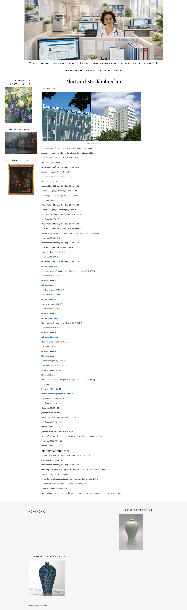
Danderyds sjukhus (94, 143)
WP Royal (43, 606)
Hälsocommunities (73, 70)
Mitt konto (119, 70)
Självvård (90, 70)
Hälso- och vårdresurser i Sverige (136, 63)
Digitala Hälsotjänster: (64, 63)
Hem (35, 63)
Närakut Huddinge (49, 318)
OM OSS (37, 511)
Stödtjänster (104, 70)
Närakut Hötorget (49, 337)
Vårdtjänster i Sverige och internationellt (98, 63)
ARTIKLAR (45, 63)
